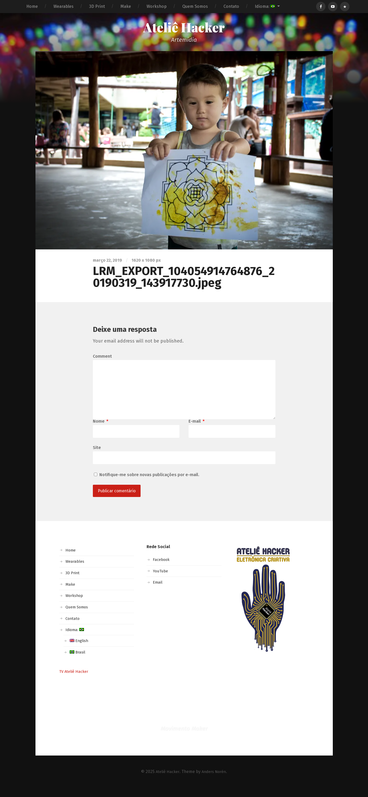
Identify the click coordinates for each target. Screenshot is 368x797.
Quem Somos (195, 6)
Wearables (63, 6)
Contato (231, 6)
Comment (102, 358)
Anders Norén (214, 780)
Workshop (157, 6)
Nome (100, 429)
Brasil (78, 660)
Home (32, 6)
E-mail (196, 429)
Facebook (162, 568)
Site (97, 455)
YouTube (161, 579)
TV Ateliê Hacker (75, 680)
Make (125, 6)
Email (158, 591)
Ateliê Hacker (184, 28)
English (79, 649)
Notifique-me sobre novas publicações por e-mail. (149, 482)
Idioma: (265, 6)
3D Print (97, 6)
